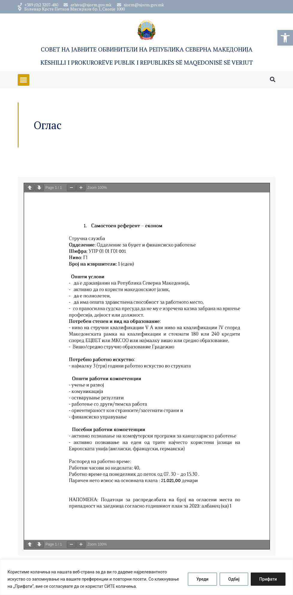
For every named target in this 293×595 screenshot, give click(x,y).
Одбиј (234, 579)
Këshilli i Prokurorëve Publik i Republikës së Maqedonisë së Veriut (146, 63)
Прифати (268, 579)
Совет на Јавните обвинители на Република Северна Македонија (147, 50)
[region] (146, 577)
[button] (285, 38)
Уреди (202, 579)
